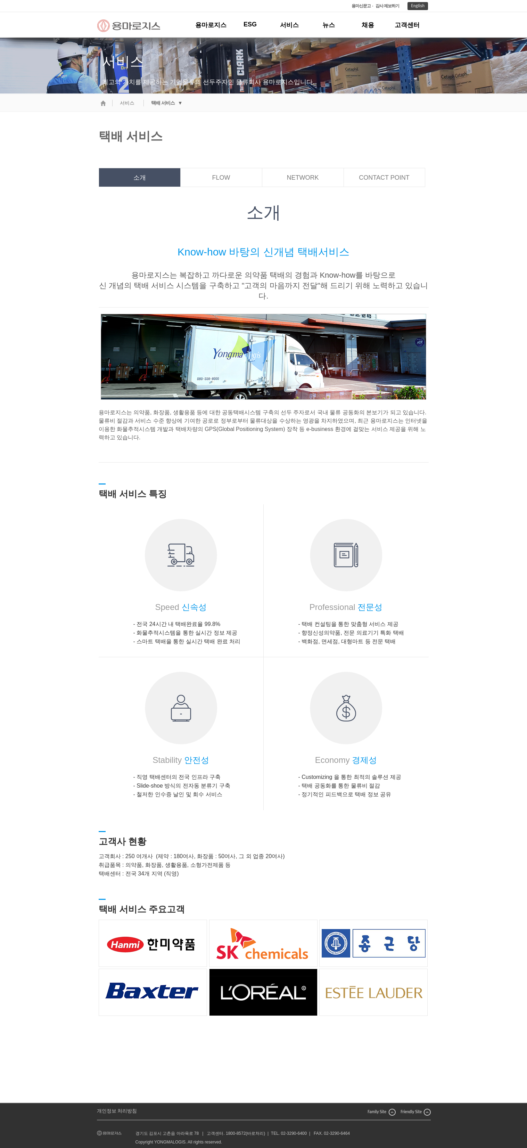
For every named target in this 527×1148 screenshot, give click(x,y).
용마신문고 (361, 5)
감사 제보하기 (387, 5)
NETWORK (303, 177)
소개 (139, 177)
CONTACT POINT (384, 177)
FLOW (221, 177)
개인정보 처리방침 (117, 1111)
